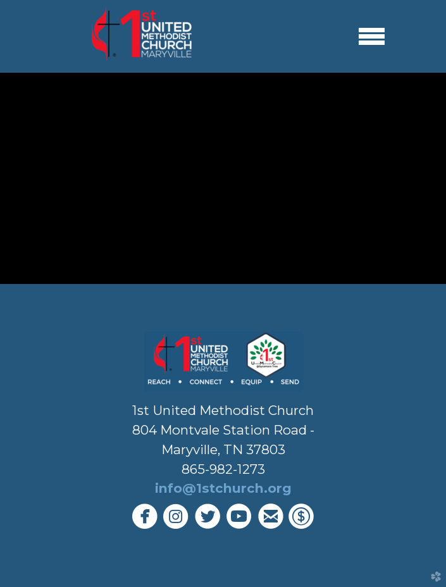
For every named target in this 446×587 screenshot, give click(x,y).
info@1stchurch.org (223, 488)
